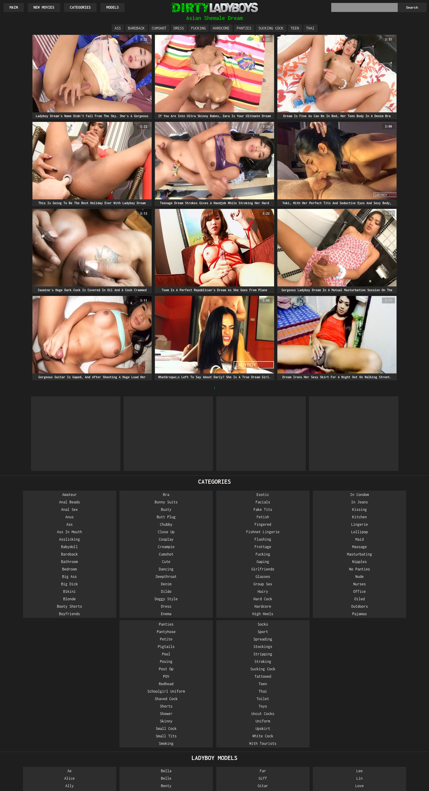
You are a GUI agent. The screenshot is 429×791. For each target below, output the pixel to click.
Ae (37, 641)
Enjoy (107, 753)
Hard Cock (179, 599)
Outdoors (250, 606)
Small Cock (321, 599)
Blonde (36, 599)
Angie (36, 693)
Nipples (250, 561)
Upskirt (392, 599)
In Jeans (250, 502)
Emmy (108, 745)
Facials (179, 502)
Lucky (250, 663)
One (321, 738)
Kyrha (179, 753)
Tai (392, 693)
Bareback (136, 28)
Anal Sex (36, 509)
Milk (250, 693)
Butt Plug (107, 517)
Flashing (179, 539)
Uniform (392, 591)
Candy (107, 701)
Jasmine (179, 701)
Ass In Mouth (36, 532)
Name (250, 738)
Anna (36, 708)
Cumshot (159, 28)
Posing (321, 532)
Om (321, 730)
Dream (107, 738)
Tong (392, 723)
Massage (250, 547)
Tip (392, 716)
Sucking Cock (271, 28)
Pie (321, 760)
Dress (179, 28)
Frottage (179, 547)
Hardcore (221, 28)
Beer (36, 760)
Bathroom (36, 561)
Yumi (392, 753)
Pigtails (321, 517)
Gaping (179, 561)
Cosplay (107, 539)
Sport (392, 502)
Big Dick (36, 584)
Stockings (392, 517)
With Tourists (392, 614)
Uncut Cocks (392, 584)
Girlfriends (178, 569)
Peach (321, 753)
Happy (179, 686)
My (250, 716)
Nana (250, 753)
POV (321, 547)
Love (250, 656)
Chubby (108, 524)
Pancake (321, 745)
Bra (108, 494)
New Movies (44, 7)
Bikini (36, 591)
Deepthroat (107, 576)
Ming (250, 701)
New (321, 663)
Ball (36, 738)
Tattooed (392, 547)
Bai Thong (36, 730)
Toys (392, 576)
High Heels (179, 614)
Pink (392, 641)
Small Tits (321, 606)
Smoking (321, 614)
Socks (392, 494)
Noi (321, 701)
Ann (36, 701)
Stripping (392, 524)
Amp (36, 671)
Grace (179, 671)
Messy (250, 686)
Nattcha (321, 641)
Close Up (108, 532)
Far (179, 641)
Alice (36, 648)
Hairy (179, 591)
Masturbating (249, 554)
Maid (250, 539)
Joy (179, 708)
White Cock (392, 606)
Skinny (321, 591)
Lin (250, 648)
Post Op (321, 539)
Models (113, 7)
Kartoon (179, 723)
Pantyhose (321, 502)
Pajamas (250, 614)
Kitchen (250, 517)
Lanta (179, 760)
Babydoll (36, 547)
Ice (179, 693)
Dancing (107, 569)
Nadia (250, 723)
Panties (244, 28)
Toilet (392, 569)
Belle (107, 648)
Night (321, 678)
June (179, 716)
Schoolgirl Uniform (321, 561)
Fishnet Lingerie (179, 532)
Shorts (321, 576)
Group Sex (179, 584)
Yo (392, 745)
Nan (250, 745)
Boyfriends (36, 614)
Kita (179, 738)
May (250, 678)
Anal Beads (36, 502)
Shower (321, 584)
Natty (321, 648)
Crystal (107, 716)
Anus (36, 517)
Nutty (321, 716)
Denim (107, 584)
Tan (392, 701)
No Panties (250, 569)
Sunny (392, 686)
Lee (250, 641)
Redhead (321, 554)
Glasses (179, 576)
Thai (310, 28)
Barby (36, 745)
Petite (321, 509)
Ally (36, 656)
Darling (107, 723)
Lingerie (250, 524)
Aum (36, 723)
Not (321, 708)
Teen (295, 28)
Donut (107, 730)
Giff (179, 648)
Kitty (179, 745)
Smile (392, 678)
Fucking (198, 28)
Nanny (250, 760)
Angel (36, 686)
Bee (36, 753)
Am (37, 663)
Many (250, 671)
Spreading (392, 509)
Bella (107, 641)
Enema (107, 614)
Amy (36, 678)
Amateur (36, 494)
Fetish (179, 517)
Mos (250, 708)
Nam (250, 730)
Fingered (179, 524)
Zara (392, 760)
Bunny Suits (107, 502)
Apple (36, 716)
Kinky (179, 730)
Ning (321, 693)
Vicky (392, 730)
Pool (321, 524)
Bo (108, 678)
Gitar (179, 656)
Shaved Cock (321, 569)
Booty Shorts (36, 606)
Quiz (392, 663)
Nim (321, 686)
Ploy (392, 648)
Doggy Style (107, 599)
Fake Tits (179, 509)
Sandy (392, 671)
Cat (108, 708)
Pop (392, 656)
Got (179, 663)
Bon (108, 686)
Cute (108, 561)
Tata (392, 708)
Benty (107, 656)
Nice (321, 671)
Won (392, 738)
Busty (107, 509)
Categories (80, 7)
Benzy (107, 671)
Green (179, 678)
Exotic (179, 494)
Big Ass (36, 576)
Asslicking (36, 539)
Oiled (250, 599)
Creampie (108, 547)
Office (250, 591)
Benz (108, 663)
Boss (108, 693)
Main (14, 7)
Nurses (250, 584)
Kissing (250, 509)
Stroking (392, 532)
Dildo (107, 591)
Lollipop (250, 532)
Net (321, 656)
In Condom (250, 494)
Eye (108, 760)
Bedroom (36, 569)
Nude (250, 576)
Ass (118, 28)
